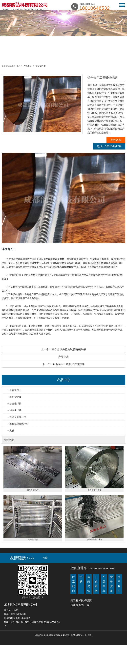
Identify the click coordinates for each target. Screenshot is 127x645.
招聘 (81, 579)
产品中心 (28, 66)
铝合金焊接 (40, 66)
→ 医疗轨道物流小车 (17, 423)
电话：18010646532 (109, 146)
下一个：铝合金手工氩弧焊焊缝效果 (63, 364)
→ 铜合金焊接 (14, 396)
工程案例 (96, 584)
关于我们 (119, 584)
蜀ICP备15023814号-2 (79, 635)
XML (90, 635)
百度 (45, 557)
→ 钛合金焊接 (14, 403)
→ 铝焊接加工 (14, 390)
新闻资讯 (88, 584)
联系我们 (73, 584)
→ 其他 (10, 430)
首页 (18, 66)
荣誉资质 (111, 584)
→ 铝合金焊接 (14, 410)
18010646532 (94, 8)
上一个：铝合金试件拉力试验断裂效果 (63, 349)
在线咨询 (116, 140)
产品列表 (63, 356)
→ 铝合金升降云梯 (16, 417)
